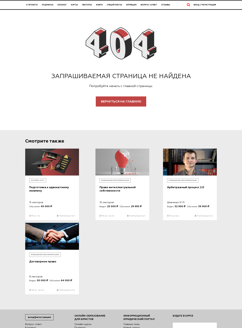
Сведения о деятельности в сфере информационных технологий (45, 271)
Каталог (62, 5)
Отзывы (165, 5)
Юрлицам (131, 5)
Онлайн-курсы (82, 252)
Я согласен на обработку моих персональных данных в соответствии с (194, 265)
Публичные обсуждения (138, 259)
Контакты (30, 256)
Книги (99, 5)
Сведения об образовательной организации (43, 264)
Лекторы (87, 5)
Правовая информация (38, 259)
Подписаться (184, 293)
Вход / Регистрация (205, 5)
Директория (81, 276)
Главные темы (131, 252)
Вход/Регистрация (39, 245)
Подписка (47, 5)
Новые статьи (131, 256)
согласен (184, 277)
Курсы (74, 5)
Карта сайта (32, 276)
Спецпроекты (114, 5)
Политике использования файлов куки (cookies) (92, 310)
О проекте (32, 5)
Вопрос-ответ (149, 5)
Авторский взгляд (134, 263)
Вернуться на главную (121, 101)
